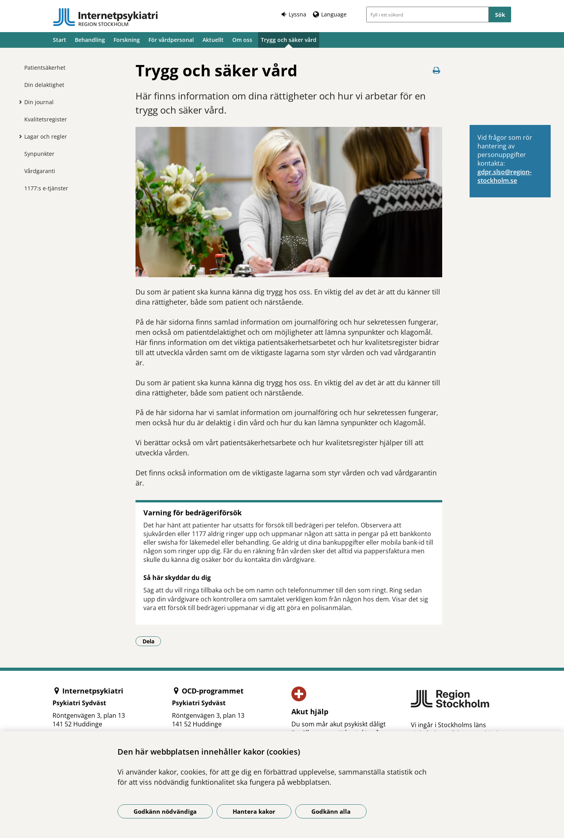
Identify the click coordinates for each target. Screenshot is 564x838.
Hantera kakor (254, 811)
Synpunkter (39, 153)
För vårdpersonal (171, 39)
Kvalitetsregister (45, 119)
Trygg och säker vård (288, 39)
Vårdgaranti (39, 171)
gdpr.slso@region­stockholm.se (504, 176)
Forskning (127, 39)
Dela (152, 641)
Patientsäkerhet (44, 67)
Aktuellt (213, 39)
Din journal (39, 102)
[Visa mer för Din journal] (18, 101)
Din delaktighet (44, 84)
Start (59, 39)
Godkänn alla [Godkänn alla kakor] (331, 811)
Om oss (242, 39)
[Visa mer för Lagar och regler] (18, 136)
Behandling (90, 39)
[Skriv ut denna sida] (436, 70)
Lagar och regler (45, 136)
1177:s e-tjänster (46, 188)
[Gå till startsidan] (105, 17)
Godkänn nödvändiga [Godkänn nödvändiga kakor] (165, 811)
